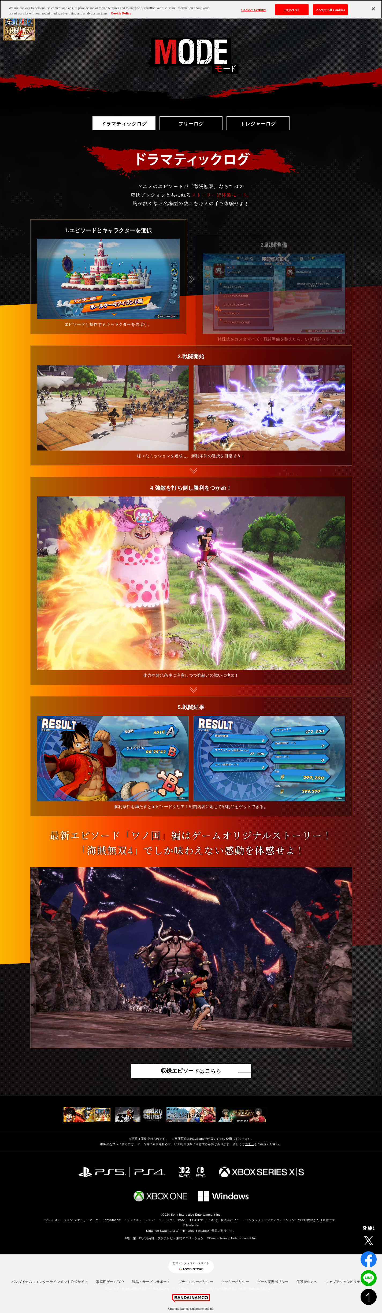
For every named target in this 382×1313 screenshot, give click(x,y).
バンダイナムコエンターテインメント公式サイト (49, 1282)
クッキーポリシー (235, 1282)
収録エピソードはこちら (191, 1071)
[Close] (373, 6)
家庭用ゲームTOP (110, 1282)
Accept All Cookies (330, 7)
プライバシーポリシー (195, 1282)
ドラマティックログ (124, 123)
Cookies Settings (253, 7)
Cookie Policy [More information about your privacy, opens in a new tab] (121, 10)
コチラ (249, 1144)
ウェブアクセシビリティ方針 (348, 1282)
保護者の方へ (306, 1282)
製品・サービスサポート (151, 1282)
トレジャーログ (258, 123)
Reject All (291, 7)
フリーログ (191, 123)
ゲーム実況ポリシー (272, 1282)
